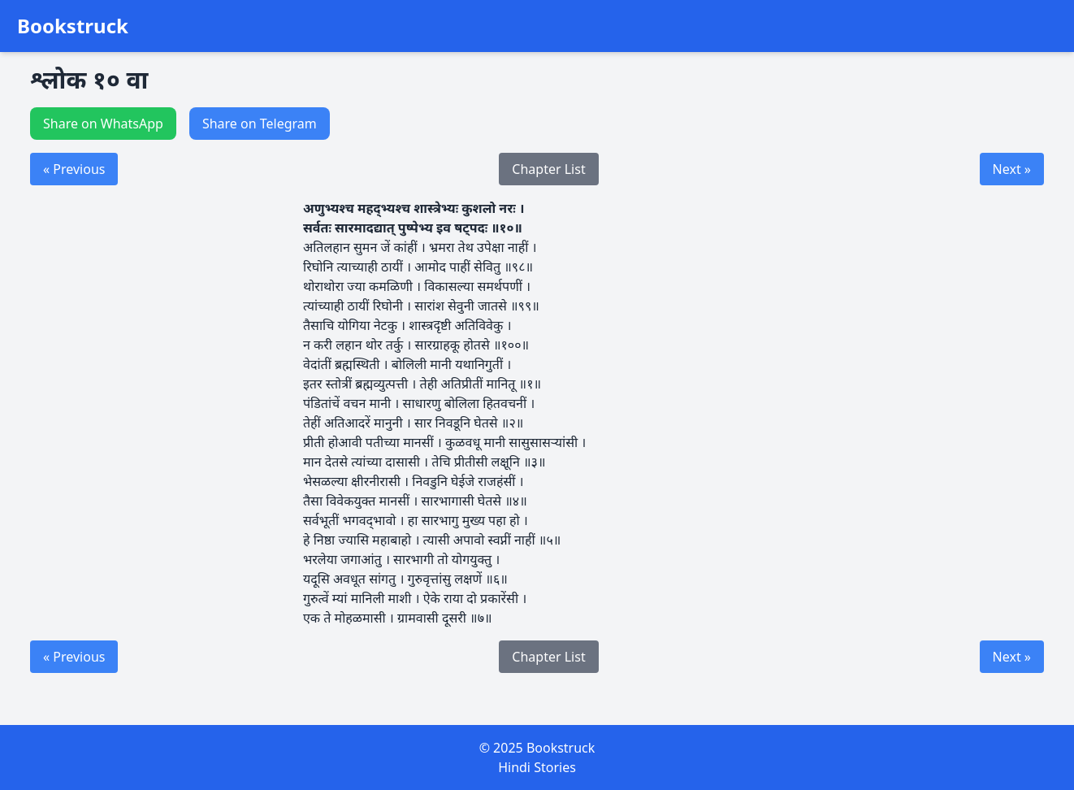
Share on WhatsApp (103, 123)
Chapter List (548, 169)
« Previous (74, 169)
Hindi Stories (537, 767)
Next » (1012, 169)
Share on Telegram (259, 123)
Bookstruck (72, 26)
